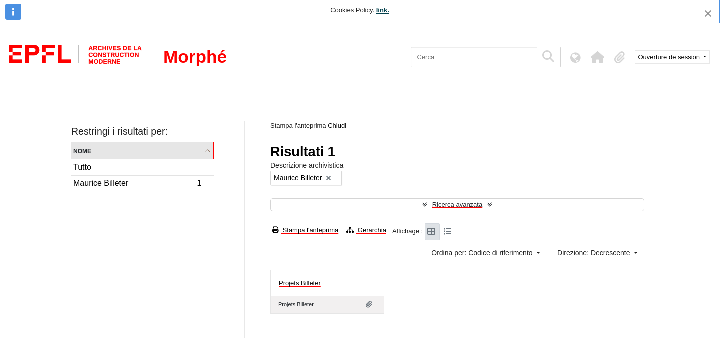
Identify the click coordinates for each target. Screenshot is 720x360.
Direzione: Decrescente (595, 253)
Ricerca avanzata (457, 204)
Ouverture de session (670, 57)
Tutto (83, 167)
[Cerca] (474, 57)
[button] (598, 58)
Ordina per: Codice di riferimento (483, 253)
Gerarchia (366, 230)
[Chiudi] (708, 13)
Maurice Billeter (137, 185)
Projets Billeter (300, 283)
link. (383, 10)
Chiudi (337, 126)
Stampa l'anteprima (305, 230)
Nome (83, 151)
